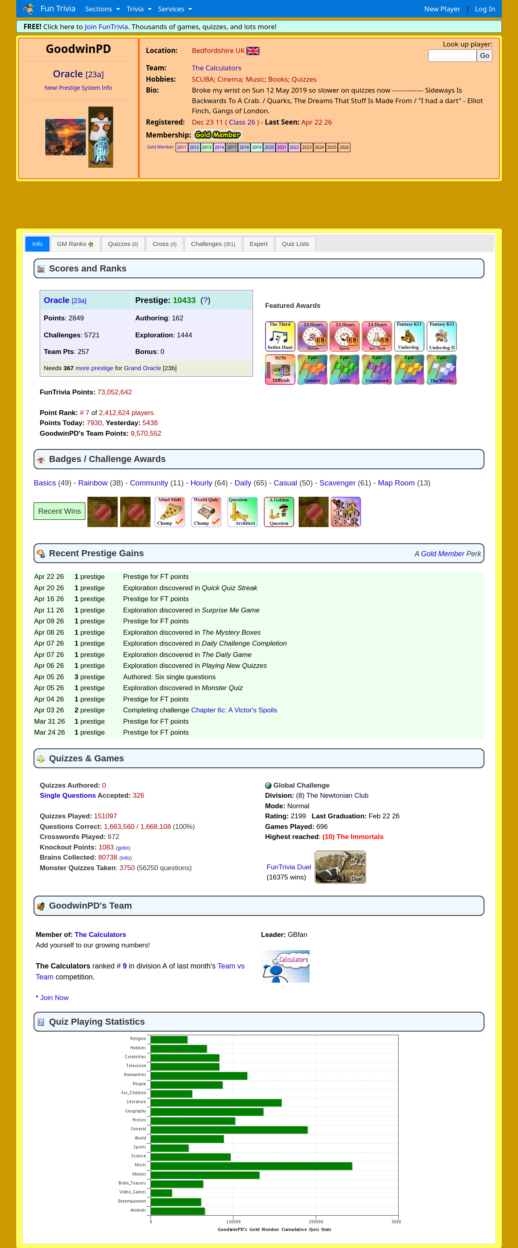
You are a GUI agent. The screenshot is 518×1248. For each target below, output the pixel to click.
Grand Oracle (142, 367)
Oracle (65, 300)
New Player (442, 8)
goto (123, 848)
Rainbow (94, 483)
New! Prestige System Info (78, 87)
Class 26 (242, 122)
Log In (485, 8)
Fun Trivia (49, 9)
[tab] (37, 244)
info (125, 858)
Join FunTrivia (106, 26)
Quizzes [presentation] (123, 243)
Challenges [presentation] (213, 243)
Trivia (136, 8)
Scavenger (339, 483)
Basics (46, 483)
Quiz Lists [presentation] (295, 243)
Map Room (397, 483)
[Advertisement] (259, 203)
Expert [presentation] (258, 243)
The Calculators (217, 67)
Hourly (202, 483)
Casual (286, 483)
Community (150, 483)
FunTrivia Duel (289, 867)
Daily (244, 483)
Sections (99, 8)
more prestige (94, 367)
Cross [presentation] (164, 243)
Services (172, 8)
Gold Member (160, 147)
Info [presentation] (37, 243)
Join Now (54, 998)
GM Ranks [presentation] (75, 243)
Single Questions (68, 795)
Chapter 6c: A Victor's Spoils (234, 710)
